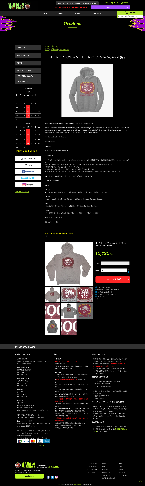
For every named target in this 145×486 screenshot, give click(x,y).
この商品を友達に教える (104, 292)
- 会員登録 (103, 463)
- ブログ (120, 466)
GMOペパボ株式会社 (77, 484)
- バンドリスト (91, 472)
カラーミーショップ (58, 484)
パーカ (58, 48)
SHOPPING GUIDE (75, 3)
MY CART (114, 2)
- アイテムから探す (92, 463)
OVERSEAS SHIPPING (89, 3)
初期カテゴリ (55, 46)
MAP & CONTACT (63, 3)
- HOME (120, 463)
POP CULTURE (64, 50)
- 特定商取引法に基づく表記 (108, 478)
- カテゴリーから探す (93, 469)
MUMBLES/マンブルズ (22, 192)
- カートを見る (105, 469)
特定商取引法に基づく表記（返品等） (108, 290)
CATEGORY (78, 13)
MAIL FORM (29, 476)
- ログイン (103, 466)
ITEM (45, 13)
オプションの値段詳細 (104, 287)
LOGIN (105, 2)
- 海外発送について (106, 472)
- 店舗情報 (120, 469)
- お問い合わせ (121, 472)
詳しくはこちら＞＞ (45, 446)
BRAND (60, 13)
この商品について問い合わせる (106, 294)
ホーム (47, 46)
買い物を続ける (102, 297)
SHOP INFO (20, 81)
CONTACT (124, 2)
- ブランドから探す (92, 466)
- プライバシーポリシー (124, 475)
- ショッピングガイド (106, 475)
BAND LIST (97, 13)
